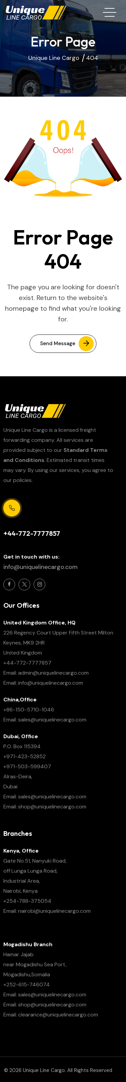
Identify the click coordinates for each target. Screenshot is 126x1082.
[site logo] (35, 12)
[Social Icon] (9, 584)
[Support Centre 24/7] (11, 508)
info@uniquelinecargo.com (40, 567)
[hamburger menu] (109, 12)
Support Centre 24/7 (26, 522)
